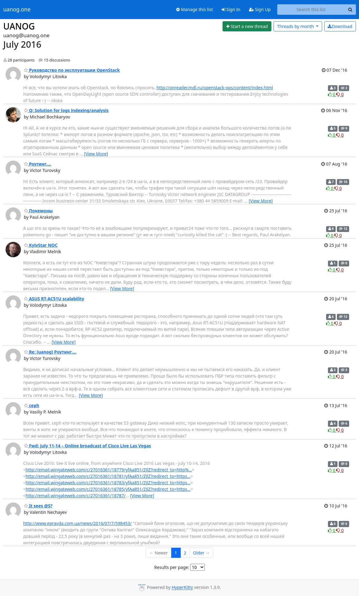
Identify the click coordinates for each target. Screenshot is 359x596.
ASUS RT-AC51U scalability (54, 299)
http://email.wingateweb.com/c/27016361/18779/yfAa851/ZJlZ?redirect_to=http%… (109, 470)
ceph (31, 405)
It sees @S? (38, 506)
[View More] (96, 154)
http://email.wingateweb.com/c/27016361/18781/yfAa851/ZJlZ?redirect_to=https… (108, 476)
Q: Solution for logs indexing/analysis (66, 110)
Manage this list (194, 9)
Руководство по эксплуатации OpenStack (72, 70)
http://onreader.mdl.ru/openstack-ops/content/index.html (214, 87)
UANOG (19, 26)
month (296, 26)
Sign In (231, 9)
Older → (201, 553)
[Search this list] (311, 9)
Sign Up (260, 9)
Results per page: (171, 567)
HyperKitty (182, 587)
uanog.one (17, 9)
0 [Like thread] (332, 94)
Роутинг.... (37, 164)
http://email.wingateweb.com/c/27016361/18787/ (76, 495)
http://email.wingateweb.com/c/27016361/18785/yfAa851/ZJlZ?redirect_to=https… (108, 489)
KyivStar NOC (41, 245)
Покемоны (38, 211)
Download (340, 26)
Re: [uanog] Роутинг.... (50, 352)
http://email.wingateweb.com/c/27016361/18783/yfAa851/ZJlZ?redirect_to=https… (108, 483)
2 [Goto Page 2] (185, 553)
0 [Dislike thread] (340, 94)
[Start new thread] (247, 26)
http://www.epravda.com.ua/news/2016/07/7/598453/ (77, 523)
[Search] (350, 9)
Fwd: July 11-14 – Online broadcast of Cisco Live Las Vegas (87, 446)
